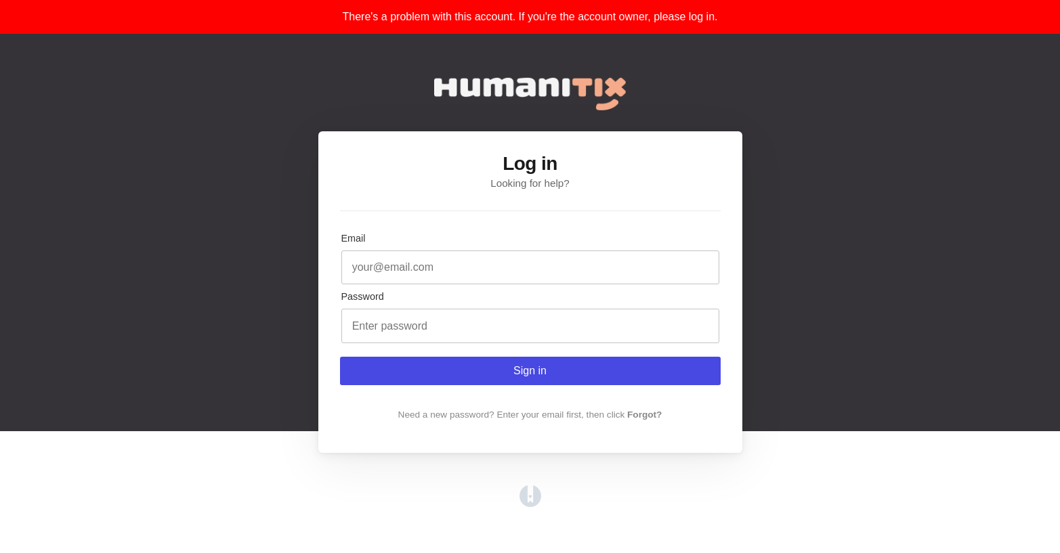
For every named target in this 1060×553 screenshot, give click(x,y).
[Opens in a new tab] (530, 503)
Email (353, 238)
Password (362, 296)
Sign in (530, 370)
